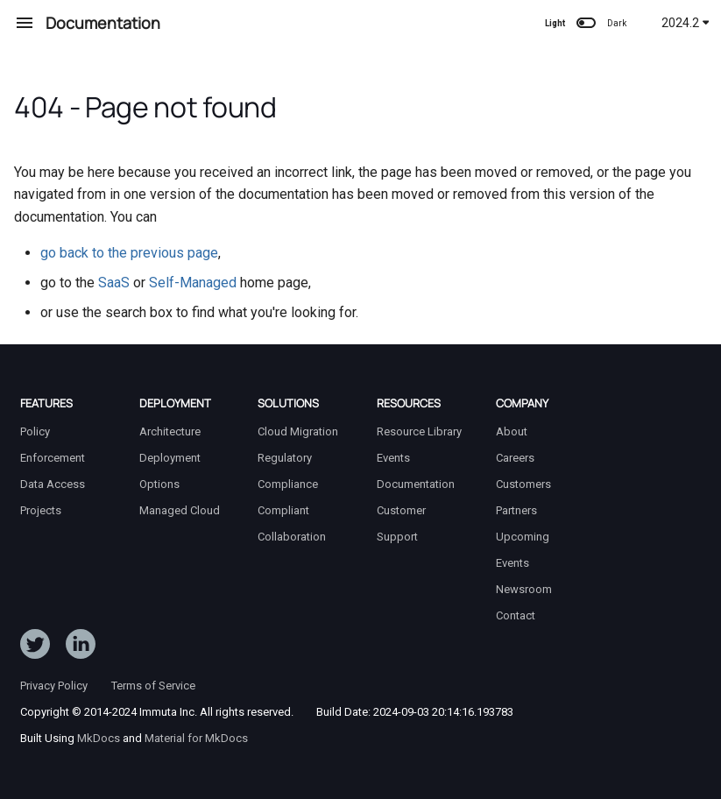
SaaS (114, 282)
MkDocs (98, 738)
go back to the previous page (129, 252)
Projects (40, 510)
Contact (515, 615)
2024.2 (685, 23)
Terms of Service (153, 685)
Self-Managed (193, 282)
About (511, 431)
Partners (516, 510)
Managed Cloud (179, 510)
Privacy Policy (54, 685)
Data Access (52, 484)
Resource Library (419, 431)
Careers (515, 457)
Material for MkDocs (196, 738)
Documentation (416, 484)
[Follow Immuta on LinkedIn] (80, 647)
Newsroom (524, 589)
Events (393, 457)
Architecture (170, 431)
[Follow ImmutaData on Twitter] (35, 647)
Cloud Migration (298, 431)
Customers (523, 484)
